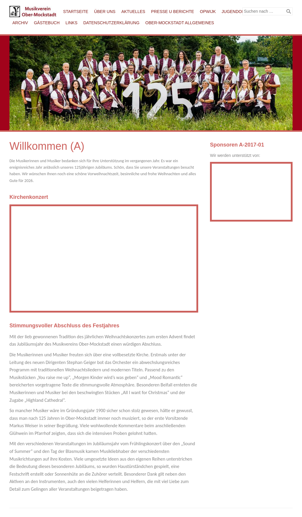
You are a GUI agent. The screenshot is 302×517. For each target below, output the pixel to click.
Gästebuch (47, 22)
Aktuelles (133, 11)
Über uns (104, 11)
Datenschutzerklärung (111, 22)
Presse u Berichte (172, 11)
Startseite (75, 11)
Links (71, 22)
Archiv (20, 22)
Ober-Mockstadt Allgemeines (179, 22)
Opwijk (208, 11)
